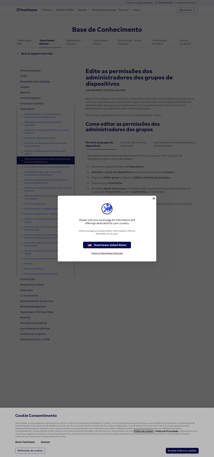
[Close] (153, 198)
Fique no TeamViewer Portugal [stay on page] (107, 253)
